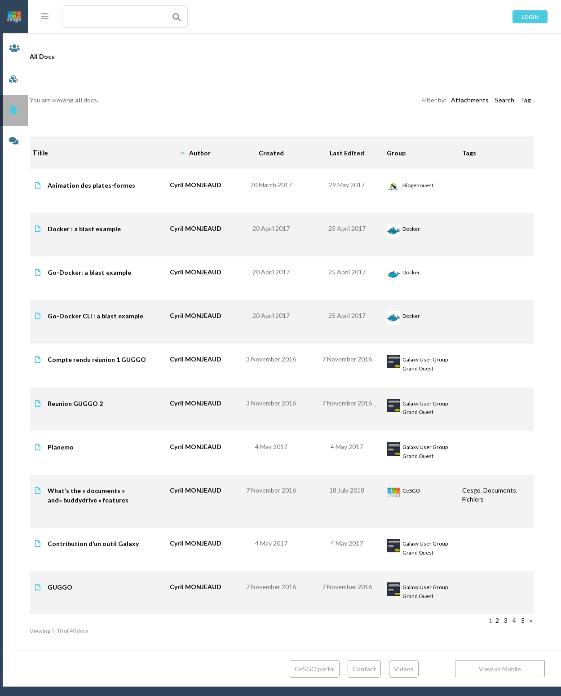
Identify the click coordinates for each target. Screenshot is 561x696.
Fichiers (475, 508)
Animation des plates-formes (116, 185)
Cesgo (474, 499)
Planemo (86, 456)
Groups (14, 79)
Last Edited (355, 153)
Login (530, 16)
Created (283, 153)
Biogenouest (424, 185)
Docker (417, 228)
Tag (526, 100)
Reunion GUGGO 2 (100, 413)
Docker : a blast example (109, 229)
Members (14, 48)
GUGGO (85, 596)
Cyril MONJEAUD (211, 185)
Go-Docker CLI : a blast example (120, 316)
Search (504, 100)
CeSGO (417, 500)
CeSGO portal (315, 678)
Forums (14, 141)
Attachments (470, 100)
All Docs (67, 56)
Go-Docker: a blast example (114, 272)
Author (215, 153)
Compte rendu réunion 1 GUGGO (109, 364)
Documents (14, 110)
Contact (364, 678)
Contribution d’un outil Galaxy (118, 553)
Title (65, 153)
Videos (404, 678)
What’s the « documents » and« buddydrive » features (113, 504)
